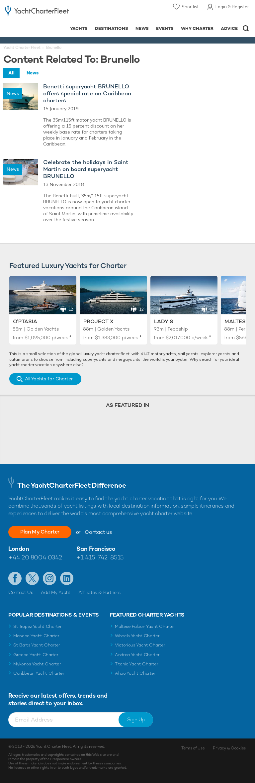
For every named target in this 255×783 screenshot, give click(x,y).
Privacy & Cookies (229, 748)
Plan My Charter (39, 531)
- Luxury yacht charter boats (37, 12)
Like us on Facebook (15, 578)
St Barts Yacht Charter (36, 645)
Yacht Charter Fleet (22, 47)
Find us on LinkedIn (66, 578)
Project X (98, 321)
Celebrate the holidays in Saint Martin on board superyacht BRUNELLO (85, 169)
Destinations (111, 28)
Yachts (79, 28)
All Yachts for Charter (49, 379)
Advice (229, 28)
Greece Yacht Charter (35, 654)
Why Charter (197, 28)
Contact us (98, 532)
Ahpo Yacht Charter (135, 673)
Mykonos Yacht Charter (37, 664)
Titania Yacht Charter (136, 664)
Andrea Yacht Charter (137, 654)
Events (165, 28)
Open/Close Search (246, 28)
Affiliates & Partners (99, 592)
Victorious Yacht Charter (140, 645)
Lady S (163, 321)
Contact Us (20, 592)
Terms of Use (193, 748)
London (18, 548)
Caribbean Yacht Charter (38, 673)
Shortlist (190, 6)
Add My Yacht (55, 592)
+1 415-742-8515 (100, 557)
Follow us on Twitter (32, 578)
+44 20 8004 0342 (35, 557)
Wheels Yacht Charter (137, 635)
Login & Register (232, 6)
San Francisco (95, 548)
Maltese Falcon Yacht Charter (145, 626)
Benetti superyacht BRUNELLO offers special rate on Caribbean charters (87, 93)
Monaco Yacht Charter (36, 635)
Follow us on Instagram (49, 578)
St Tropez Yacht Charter (37, 626)
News (142, 28)
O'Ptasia (25, 321)
